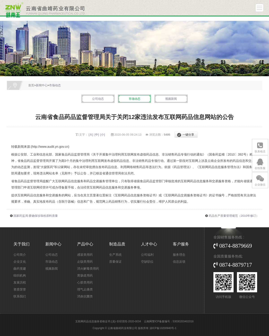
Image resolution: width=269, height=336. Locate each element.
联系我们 (19, 296)
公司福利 (147, 254)
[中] (97, 134)
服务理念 (179, 254)
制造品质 (117, 244)
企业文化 (19, 261)
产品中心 (85, 244)
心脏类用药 (85, 282)
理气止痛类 (85, 289)
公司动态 (98, 98)
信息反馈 (179, 261)
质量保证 (115, 261)
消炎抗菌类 (85, 296)
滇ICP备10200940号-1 (163, 328)
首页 (31, 85)
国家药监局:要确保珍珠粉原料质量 (35, 215)
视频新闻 (171, 98)
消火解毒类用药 (88, 268)
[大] (91, 134)
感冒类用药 (85, 254)
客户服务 (181, 244)
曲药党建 (19, 268)
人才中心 (149, 244)
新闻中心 (42, 85)
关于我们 (21, 244)
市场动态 (55, 85)
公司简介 (19, 254)
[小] (102, 134)
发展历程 (19, 282)
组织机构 (19, 275)
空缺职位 (147, 261)
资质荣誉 (19, 289)
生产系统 (115, 254)
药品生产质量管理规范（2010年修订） (234, 215)
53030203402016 (183, 321)
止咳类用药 (85, 261)
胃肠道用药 (85, 275)
